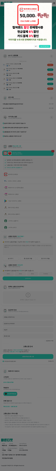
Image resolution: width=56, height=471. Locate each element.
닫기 (36, 46)
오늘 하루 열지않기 (44, 46)
